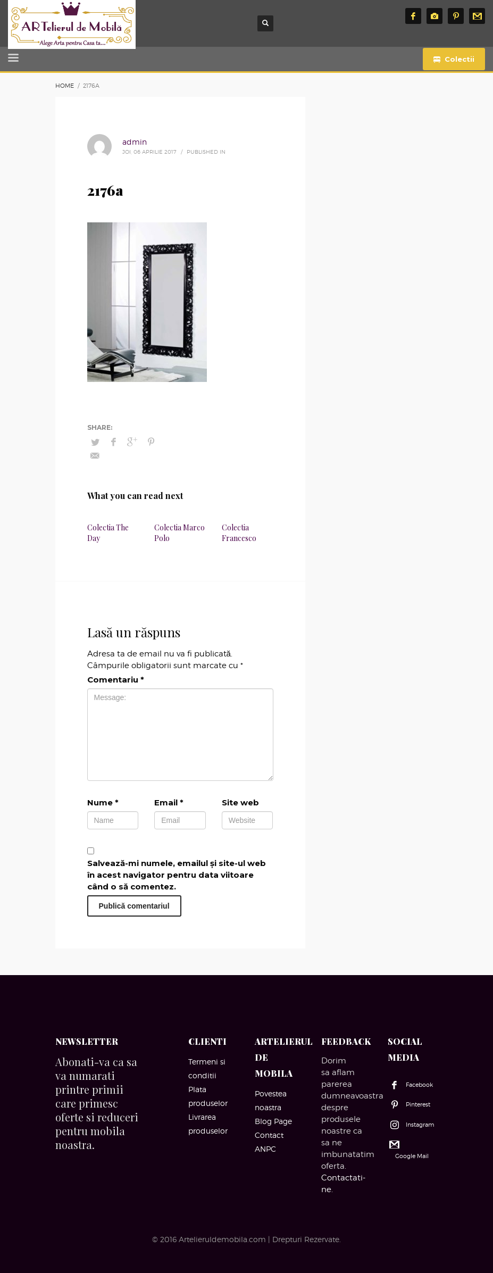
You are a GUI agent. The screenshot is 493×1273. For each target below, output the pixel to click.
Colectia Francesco (239, 532)
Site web (240, 802)
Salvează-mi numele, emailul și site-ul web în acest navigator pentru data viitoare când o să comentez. (176, 875)
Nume (103, 802)
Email (168, 802)
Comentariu (115, 680)
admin (134, 141)
